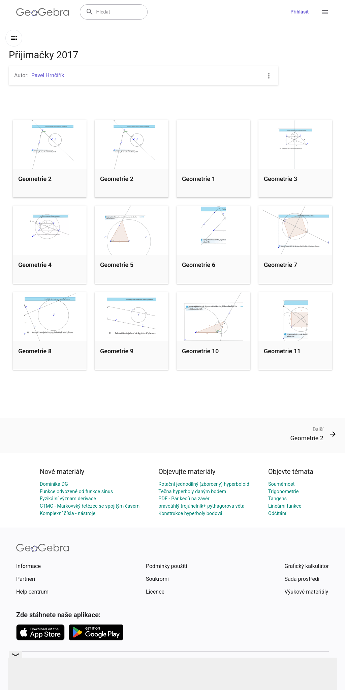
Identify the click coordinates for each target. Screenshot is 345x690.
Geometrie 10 (200, 351)
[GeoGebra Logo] (42, 12)
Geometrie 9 (116, 351)
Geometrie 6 (198, 264)
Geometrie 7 (280, 264)
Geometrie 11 (282, 351)
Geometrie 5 (116, 264)
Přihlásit (299, 12)
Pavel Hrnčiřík (47, 75)
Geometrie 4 (35, 264)
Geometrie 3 (280, 178)
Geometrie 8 (35, 351)
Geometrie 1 (198, 178)
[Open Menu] (325, 12)
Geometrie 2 (35, 178)
